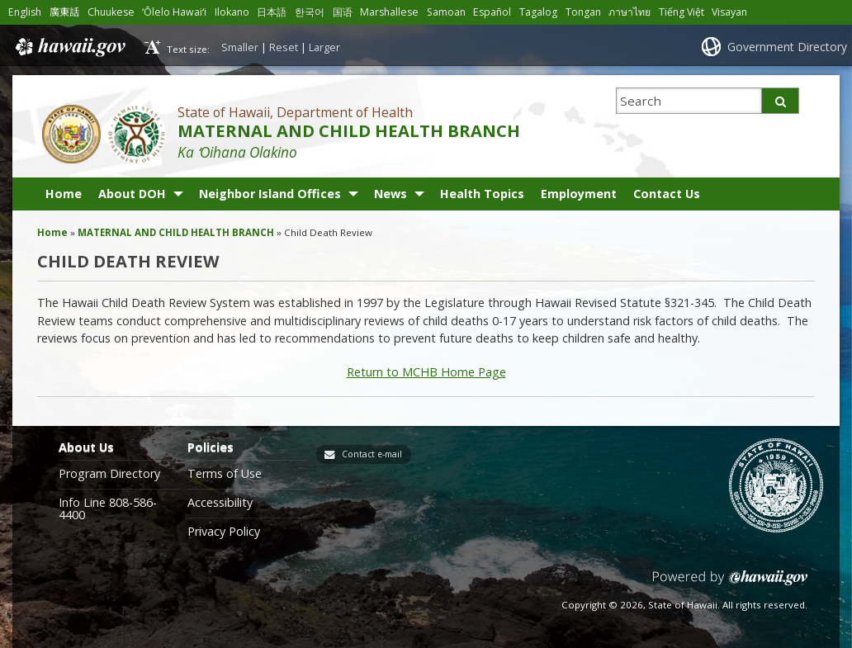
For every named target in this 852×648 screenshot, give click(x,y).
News (390, 193)
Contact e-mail (372, 454)
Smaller (239, 47)
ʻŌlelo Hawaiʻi (174, 12)
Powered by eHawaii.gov (730, 584)
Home (63, 193)
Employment (579, 193)
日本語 (271, 12)
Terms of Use (224, 474)
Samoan (446, 12)
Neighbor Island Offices (270, 193)
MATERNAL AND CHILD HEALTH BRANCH (349, 131)
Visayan (729, 12)
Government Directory (787, 46)
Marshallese (389, 12)
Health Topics (482, 193)
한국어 (309, 12)
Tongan (583, 12)
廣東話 (64, 12)
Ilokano (232, 12)
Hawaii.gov (69, 47)
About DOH (132, 193)
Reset (283, 47)
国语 (343, 12)
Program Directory (109, 474)
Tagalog (538, 12)
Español (492, 12)
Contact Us (666, 193)
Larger (324, 47)
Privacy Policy (223, 531)
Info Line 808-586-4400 (108, 509)
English (24, 12)
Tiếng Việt (681, 12)
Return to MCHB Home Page (426, 372)
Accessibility (220, 502)
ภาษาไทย (629, 12)
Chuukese (111, 12)
